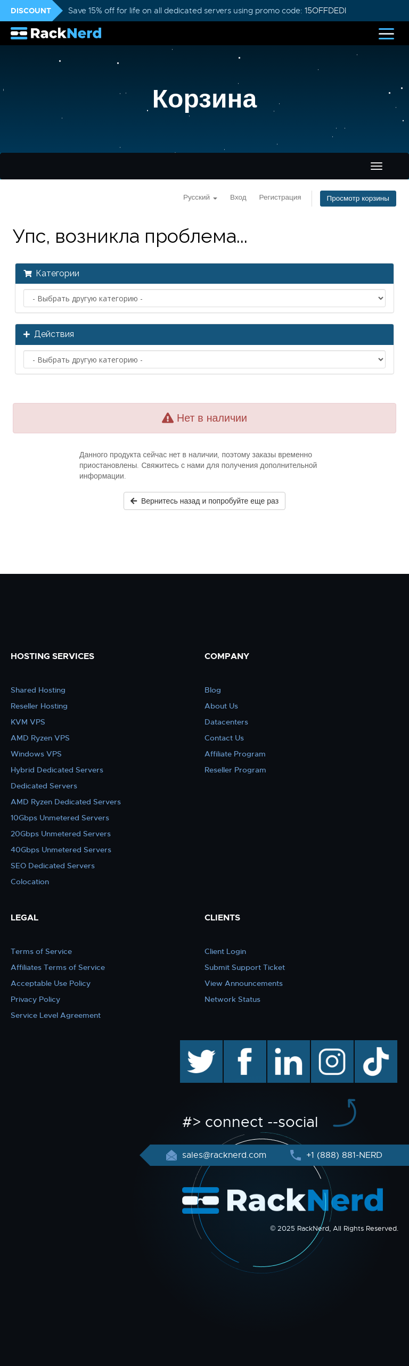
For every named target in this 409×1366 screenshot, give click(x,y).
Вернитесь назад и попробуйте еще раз (204, 501)
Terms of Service (41, 951)
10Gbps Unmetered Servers (60, 817)
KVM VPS (28, 722)
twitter (193, 1045)
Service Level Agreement (56, 1015)
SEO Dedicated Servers (53, 865)
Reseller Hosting (39, 706)
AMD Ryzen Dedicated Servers (66, 802)
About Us (221, 706)
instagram (331, 1045)
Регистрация (280, 197)
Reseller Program (235, 770)
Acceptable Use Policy (51, 983)
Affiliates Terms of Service (58, 967)
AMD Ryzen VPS (40, 738)
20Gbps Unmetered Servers (61, 833)
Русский (200, 197)
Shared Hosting (38, 690)
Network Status (232, 999)
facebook (243, 1045)
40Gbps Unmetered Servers (61, 849)
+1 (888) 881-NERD (343, 1155)
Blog (212, 690)
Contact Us (224, 738)
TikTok (368, 1045)
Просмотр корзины (358, 198)
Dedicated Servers (44, 786)
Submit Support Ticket (244, 967)
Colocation (30, 881)
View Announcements (243, 983)
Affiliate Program (235, 754)
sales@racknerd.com (224, 1155)
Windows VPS (36, 754)
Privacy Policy (35, 999)
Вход (238, 197)
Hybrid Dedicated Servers (57, 770)
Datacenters (226, 722)
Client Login (225, 951)
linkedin (283, 1045)
